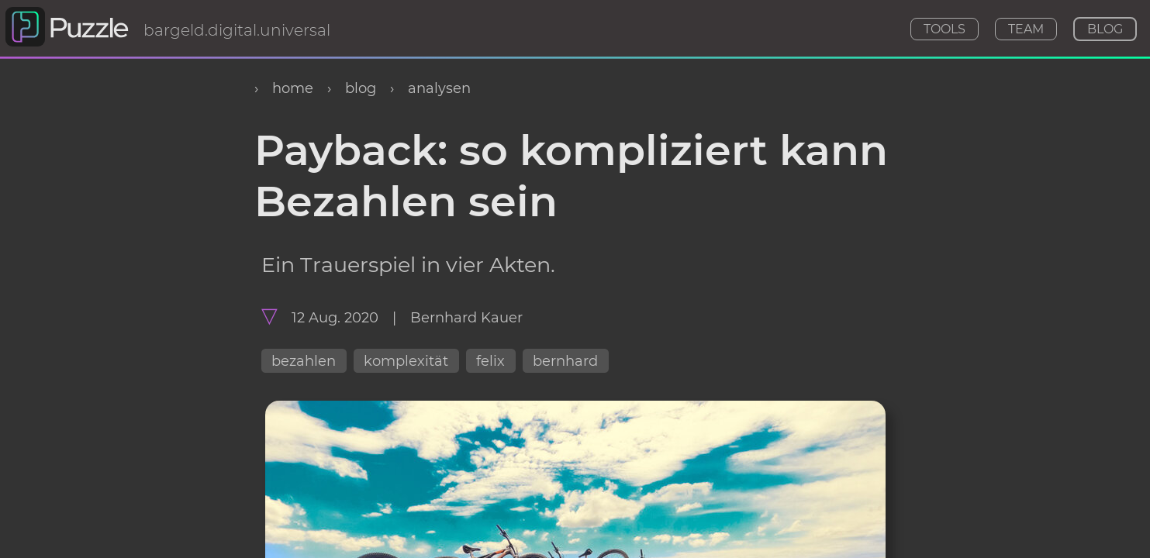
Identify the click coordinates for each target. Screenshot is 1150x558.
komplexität (406, 361)
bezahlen (303, 361)
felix (490, 361)
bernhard (565, 361)
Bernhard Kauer (466, 317)
